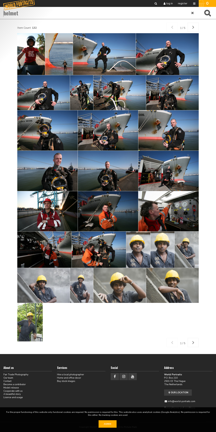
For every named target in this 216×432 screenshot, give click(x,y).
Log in (169, 3)
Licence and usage (13, 397)
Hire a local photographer (70, 374)
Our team (8, 377)
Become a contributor (14, 384)
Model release (11, 387)
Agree (107, 423)
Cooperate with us (13, 391)
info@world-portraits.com (181, 401)
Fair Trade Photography (15, 374)
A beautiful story (12, 394)
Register (182, 3)
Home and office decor (69, 377)
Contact (7, 381)
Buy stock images (66, 381)
